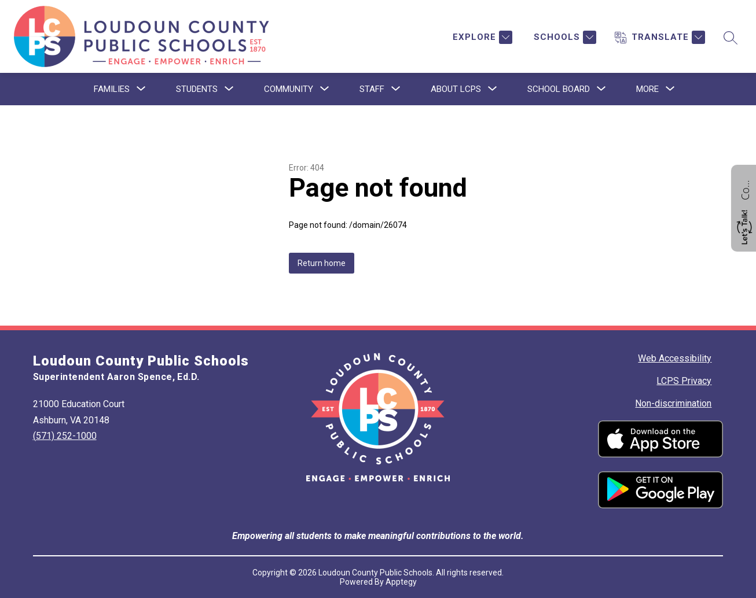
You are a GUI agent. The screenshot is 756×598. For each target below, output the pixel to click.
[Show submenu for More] (647, 89)
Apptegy (401, 581)
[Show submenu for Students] (197, 89)
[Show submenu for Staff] (371, 89)
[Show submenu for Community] (288, 89)
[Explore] (481, 37)
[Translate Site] (660, 37)
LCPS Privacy (683, 380)
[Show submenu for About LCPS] (456, 89)
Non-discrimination (673, 403)
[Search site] (730, 38)
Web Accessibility (674, 358)
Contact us (745, 188)
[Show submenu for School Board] (558, 89)
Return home (322, 263)
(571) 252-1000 (65, 435)
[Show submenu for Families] (112, 89)
